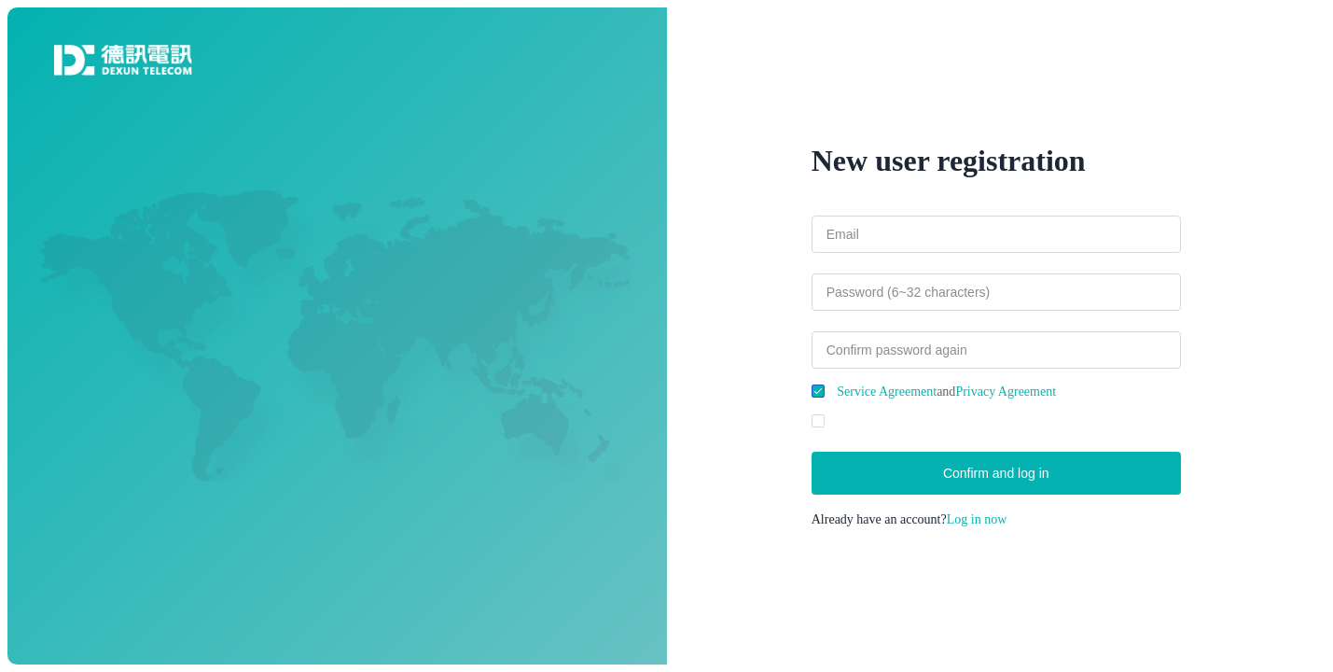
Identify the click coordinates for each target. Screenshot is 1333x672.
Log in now (977, 519)
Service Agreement (887, 392)
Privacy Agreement (1005, 392)
